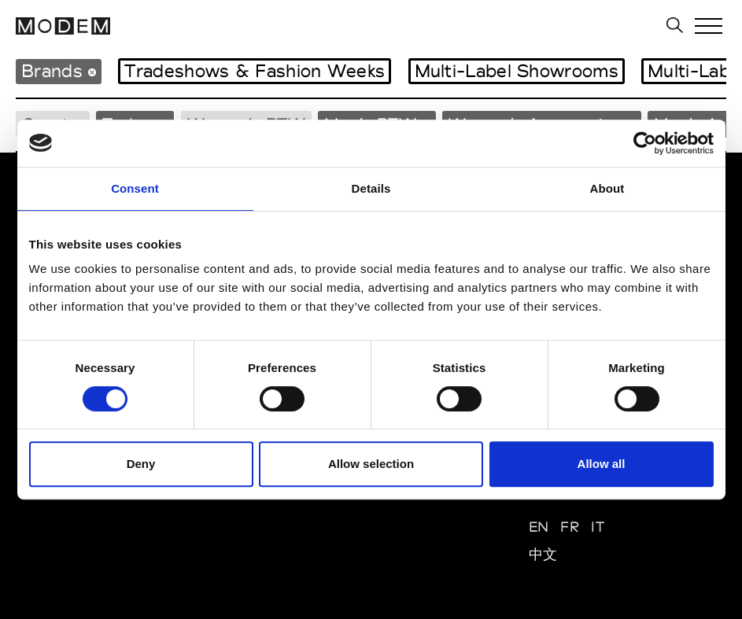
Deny (141, 463)
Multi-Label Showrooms (516, 71)
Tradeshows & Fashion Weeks (254, 71)
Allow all (602, 463)
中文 (543, 554)
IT (597, 526)
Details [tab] (371, 188)
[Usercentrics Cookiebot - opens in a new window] (645, 143)
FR (569, 526)
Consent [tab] (135, 188)
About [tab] (607, 188)
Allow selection (371, 463)
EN (539, 526)
